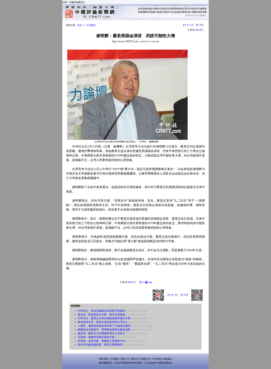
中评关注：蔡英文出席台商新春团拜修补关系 (104, 318)
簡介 (189, 12)
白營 (184, 8)
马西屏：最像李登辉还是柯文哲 (96, 337)
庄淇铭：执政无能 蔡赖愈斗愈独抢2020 (101, 341)
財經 (160, 12)
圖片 (155, 12)
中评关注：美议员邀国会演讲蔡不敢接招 (101, 310)
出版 (175, 12)
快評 (194, 8)
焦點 (150, 8)
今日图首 (90, 25)
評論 (199, 8)
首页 (79, 25)
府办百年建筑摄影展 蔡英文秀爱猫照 (100, 344)
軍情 (150, 12)
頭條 (145, 8)
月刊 (169, 12)
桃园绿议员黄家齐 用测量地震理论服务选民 (104, 329)
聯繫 (194, 12)
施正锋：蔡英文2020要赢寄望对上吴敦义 (101, 333)
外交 (160, 8)
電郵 (204, 12)
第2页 (199, 30)
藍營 (175, 8)
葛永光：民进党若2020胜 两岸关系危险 (101, 314)
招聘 (199, 12)
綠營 (179, 8)
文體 (165, 12)
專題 (184, 12)
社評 (189, 8)
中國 (155, 8)
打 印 (199, 25)
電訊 (179, 12)
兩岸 (165, 8)
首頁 (140, 8)
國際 (145, 12)
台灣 (169, 8)
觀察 (204, 8)
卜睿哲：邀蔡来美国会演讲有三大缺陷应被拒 (104, 325)
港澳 (140, 12)
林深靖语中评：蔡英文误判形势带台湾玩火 (103, 322)
